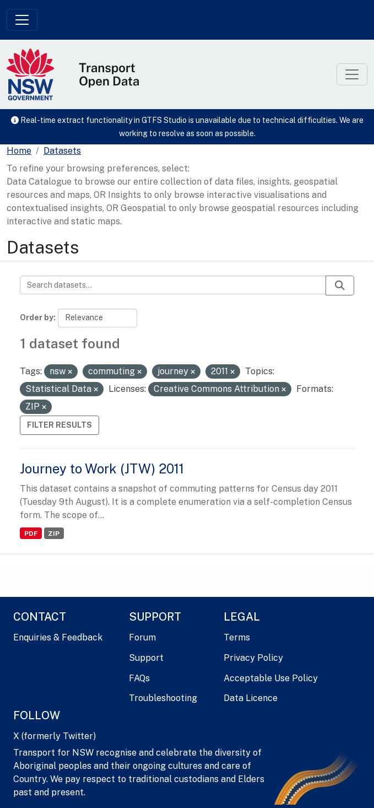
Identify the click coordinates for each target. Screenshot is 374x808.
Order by (36, 317)
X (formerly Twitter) (54, 736)
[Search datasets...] (173, 285)
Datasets (62, 151)
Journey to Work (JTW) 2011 (102, 468)
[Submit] (340, 285)
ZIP (53, 533)
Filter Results (59, 425)
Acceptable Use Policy (271, 678)
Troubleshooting (163, 698)
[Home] (19, 151)
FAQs (139, 678)
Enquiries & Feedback (57, 637)
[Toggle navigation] (22, 20)
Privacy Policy (253, 658)
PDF (30, 533)
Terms (237, 637)
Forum (142, 637)
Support (146, 658)
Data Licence (251, 698)
